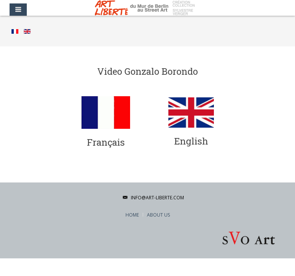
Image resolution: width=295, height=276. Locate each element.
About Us (158, 215)
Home (132, 215)
